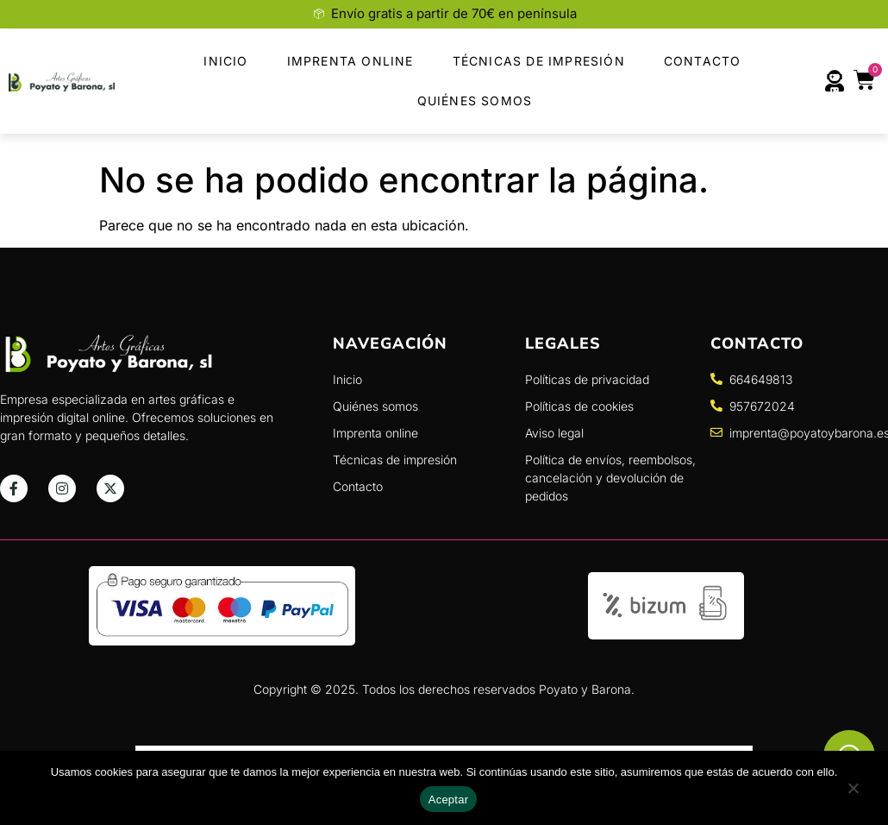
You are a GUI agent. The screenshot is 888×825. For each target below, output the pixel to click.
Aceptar (448, 799)
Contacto (702, 61)
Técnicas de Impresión (539, 61)
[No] (852, 793)
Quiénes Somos (475, 100)
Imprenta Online (350, 61)
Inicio (225, 61)
